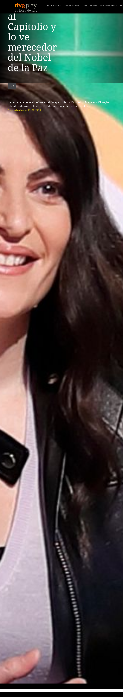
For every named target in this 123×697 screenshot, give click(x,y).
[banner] (29, 6)
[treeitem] (46, 6)
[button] (11, 6)
